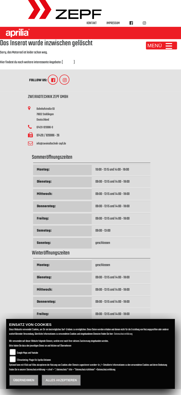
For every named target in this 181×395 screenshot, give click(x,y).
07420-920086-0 (45, 127)
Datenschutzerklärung (123, 334)
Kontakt (92, 23)
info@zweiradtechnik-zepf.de (51, 143)
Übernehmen (23, 380)
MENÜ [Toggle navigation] (161, 45)
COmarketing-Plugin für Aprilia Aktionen (34, 360)
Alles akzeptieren (61, 380)
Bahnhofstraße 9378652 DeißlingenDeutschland (46, 114)
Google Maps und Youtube (27, 353)
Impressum (113, 23)
